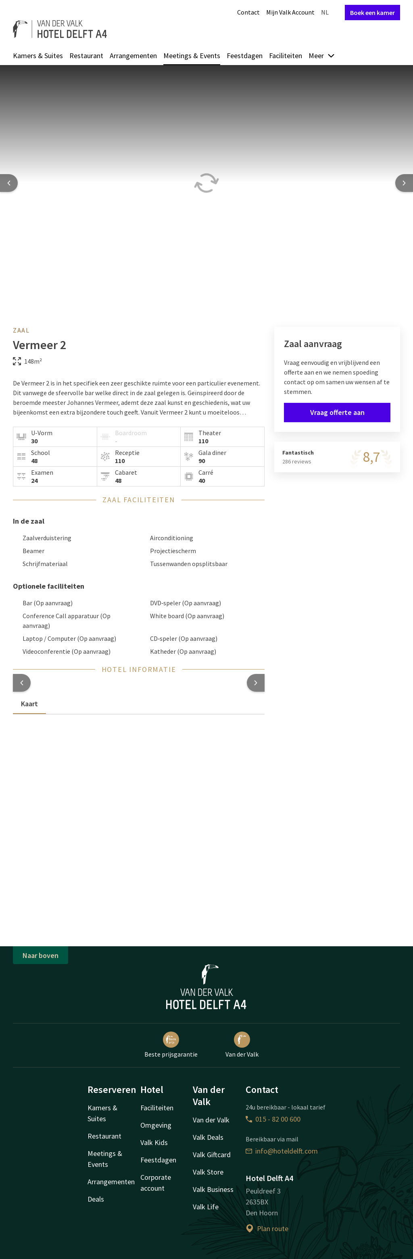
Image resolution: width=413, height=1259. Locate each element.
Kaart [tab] (29, 703)
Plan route (267, 1228)
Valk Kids (154, 1142)
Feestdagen (245, 55)
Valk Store (208, 1172)
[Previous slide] (9, 183)
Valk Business (213, 1189)
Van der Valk (242, 1045)
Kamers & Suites (38, 55)
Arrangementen (133, 55)
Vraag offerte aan (337, 412)
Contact (248, 12)
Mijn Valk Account (290, 12)
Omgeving (155, 1125)
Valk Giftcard (212, 1154)
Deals (96, 1199)
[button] (22, 683)
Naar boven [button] (40, 955)
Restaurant (86, 55)
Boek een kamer (372, 12)
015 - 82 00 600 (273, 1119)
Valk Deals (208, 1137)
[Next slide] (404, 183)
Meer (322, 55)
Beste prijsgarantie (171, 1045)
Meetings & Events (191, 55)
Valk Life (206, 1206)
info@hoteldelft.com (282, 1151)
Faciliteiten (285, 55)
